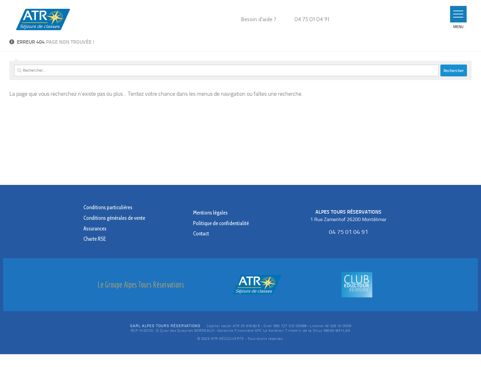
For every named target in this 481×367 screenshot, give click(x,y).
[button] (457, 14)
